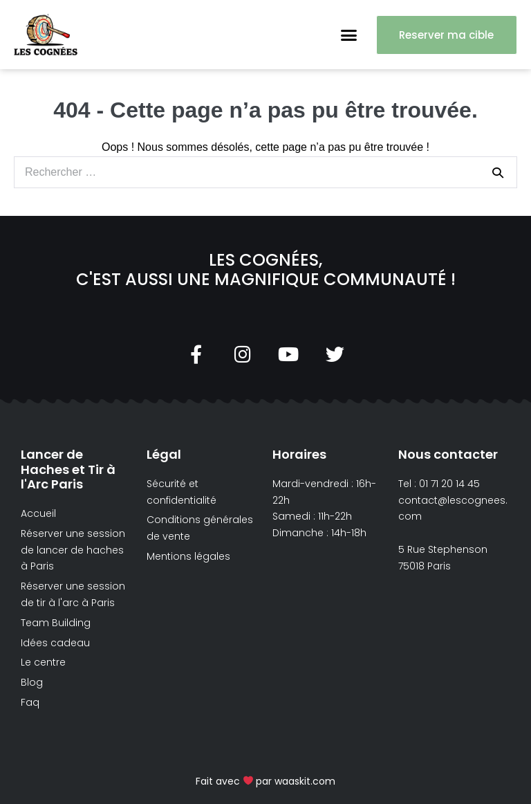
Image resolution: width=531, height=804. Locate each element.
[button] (349, 34)
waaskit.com (304, 781)
